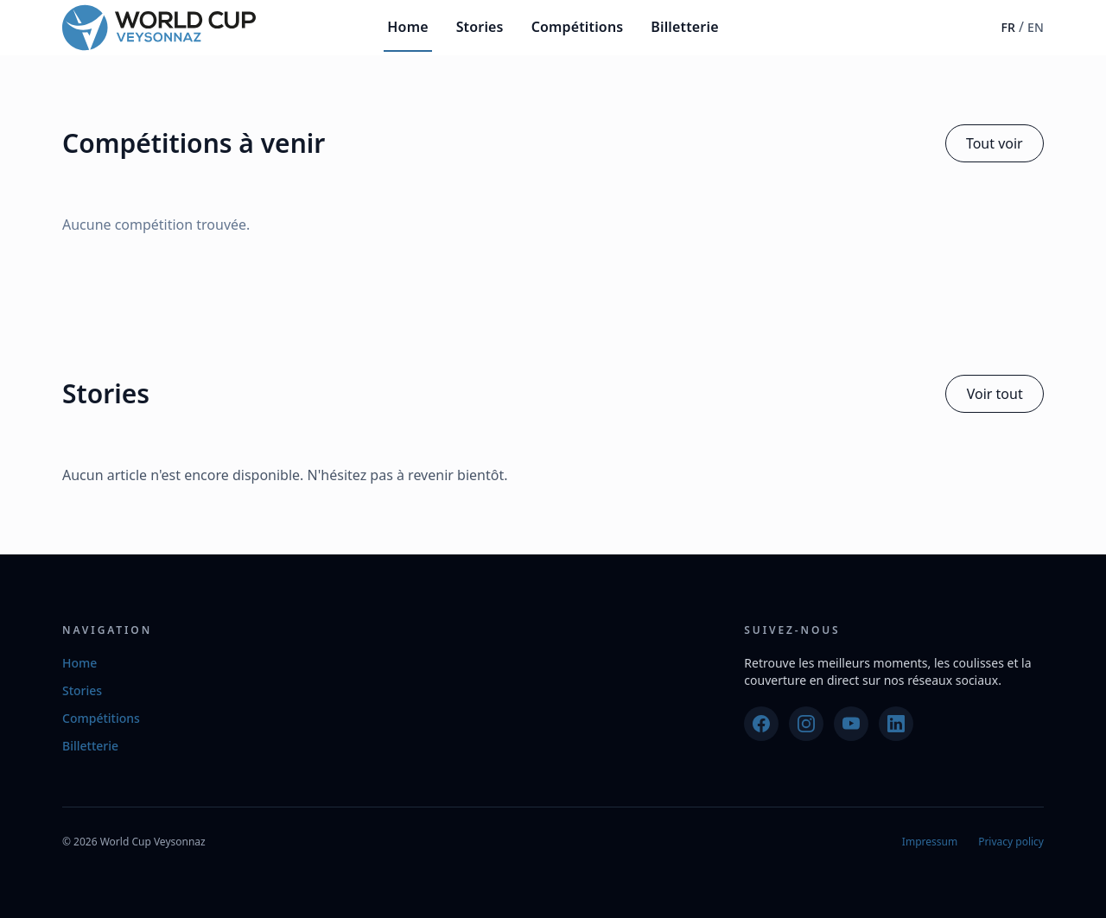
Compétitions (577, 26)
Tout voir (994, 143)
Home (407, 26)
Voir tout (995, 393)
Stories (480, 26)
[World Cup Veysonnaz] (159, 28)
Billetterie (684, 26)
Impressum (929, 841)
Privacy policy (1011, 841)
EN (1035, 27)
